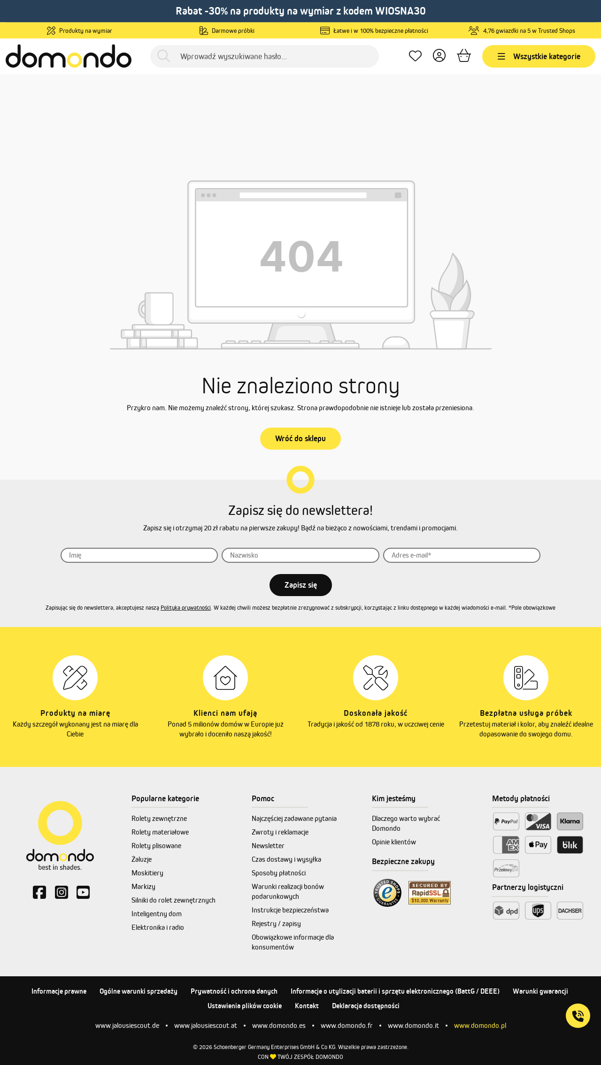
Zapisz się (301, 585)
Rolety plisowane (156, 845)
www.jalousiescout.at (205, 1025)
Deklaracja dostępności (366, 1005)
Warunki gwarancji (540, 991)
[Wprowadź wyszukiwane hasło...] (264, 56)
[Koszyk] (464, 56)
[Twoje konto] (439, 56)
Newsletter (268, 845)
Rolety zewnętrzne (159, 818)
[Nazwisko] (300, 555)
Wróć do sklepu (300, 438)
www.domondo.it (413, 1025)
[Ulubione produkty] (415, 56)
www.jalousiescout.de (127, 1025)
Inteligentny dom (156, 913)
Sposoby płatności (279, 872)
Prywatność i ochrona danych (234, 991)
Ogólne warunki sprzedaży (138, 991)
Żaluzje (141, 859)
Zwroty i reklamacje (280, 831)
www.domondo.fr (347, 1025)
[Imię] (139, 555)
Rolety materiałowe (160, 831)
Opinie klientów (394, 841)
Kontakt (307, 1005)
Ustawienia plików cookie (245, 1005)
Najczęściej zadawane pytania (294, 818)
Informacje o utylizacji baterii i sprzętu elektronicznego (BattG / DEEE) (395, 991)
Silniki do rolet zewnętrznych (173, 900)
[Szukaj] (163, 56)
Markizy (143, 886)
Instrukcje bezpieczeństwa (290, 909)
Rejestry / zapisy (276, 923)
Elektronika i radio (157, 927)
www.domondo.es (279, 1025)
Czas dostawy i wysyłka (286, 859)
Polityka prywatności (186, 607)
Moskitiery (147, 872)
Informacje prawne (58, 991)
